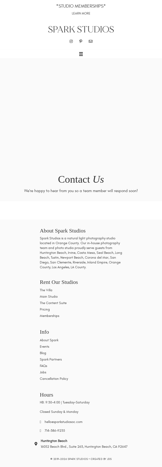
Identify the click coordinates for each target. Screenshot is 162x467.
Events (44, 347)
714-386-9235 (55, 431)
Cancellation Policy (54, 379)
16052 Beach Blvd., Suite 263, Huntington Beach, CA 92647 (84, 447)
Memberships (49, 316)
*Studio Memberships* (81, 6)
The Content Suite (53, 303)
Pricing (45, 309)
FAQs (43, 366)
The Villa (46, 290)
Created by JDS (101, 459)
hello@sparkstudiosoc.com (63, 422)
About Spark (49, 340)
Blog (43, 353)
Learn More (81, 13)
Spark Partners (51, 359)
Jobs (43, 372)
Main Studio (49, 297)
